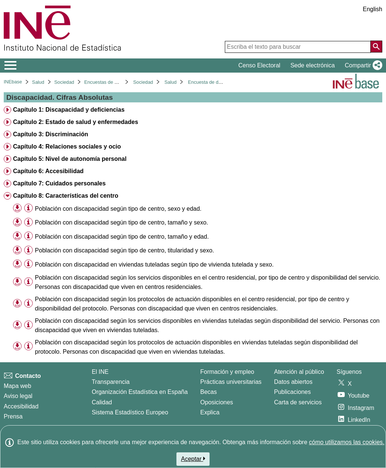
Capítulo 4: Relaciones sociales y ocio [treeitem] (67, 146)
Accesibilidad (21, 406)
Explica (210, 412)
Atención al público (299, 372)
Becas (208, 392)
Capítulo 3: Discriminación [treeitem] (50, 134)
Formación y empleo (227, 372)
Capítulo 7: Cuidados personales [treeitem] (59, 183)
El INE (100, 372)
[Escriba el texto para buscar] (298, 47)
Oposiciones (216, 402)
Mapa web (17, 386)
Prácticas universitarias (231, 382)
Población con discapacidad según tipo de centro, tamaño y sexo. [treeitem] (121, 222)
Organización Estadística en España (140, 392)
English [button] (372, 9)
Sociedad (64, 82)
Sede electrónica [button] (312, 65)
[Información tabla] (28, 208)
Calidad (102, 402)
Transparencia (111, 382)
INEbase (13, 82)
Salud (38, 82)
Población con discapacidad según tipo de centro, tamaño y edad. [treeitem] (122, 236)
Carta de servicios (298, 402)
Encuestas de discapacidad (113, 82)
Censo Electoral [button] (259, 65)
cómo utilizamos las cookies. (347, 442)
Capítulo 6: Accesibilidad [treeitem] (48, 171)
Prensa (13, 416)
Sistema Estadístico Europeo (130, 412)
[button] (362, 65)
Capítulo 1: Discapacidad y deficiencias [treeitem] (69, 109)
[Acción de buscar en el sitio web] (376, 46)
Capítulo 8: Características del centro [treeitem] (65, 195)
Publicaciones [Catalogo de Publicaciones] (292, 392)
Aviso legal (18, 396)
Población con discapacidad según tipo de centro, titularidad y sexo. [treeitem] (124, 250)
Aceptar (193, 458)
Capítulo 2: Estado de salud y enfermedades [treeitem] (75, 122)
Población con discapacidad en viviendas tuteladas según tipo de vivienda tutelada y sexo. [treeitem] (154, 264)
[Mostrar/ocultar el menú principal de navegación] (10, 65)
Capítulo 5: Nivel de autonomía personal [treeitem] (70, 159)
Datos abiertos (293, 382)
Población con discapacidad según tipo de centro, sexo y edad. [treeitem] (118, 209)
